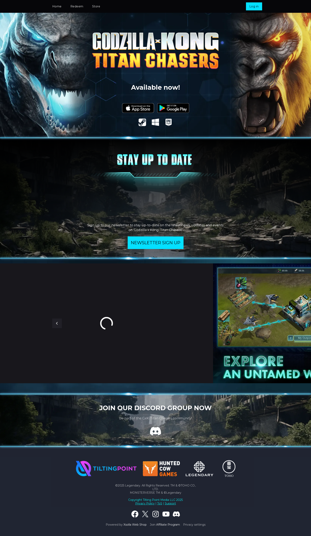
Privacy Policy (145, 503)
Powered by (126, 524)
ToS (159, 503)
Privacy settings (194, 524)
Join (165, 524)
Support (170, 503)
